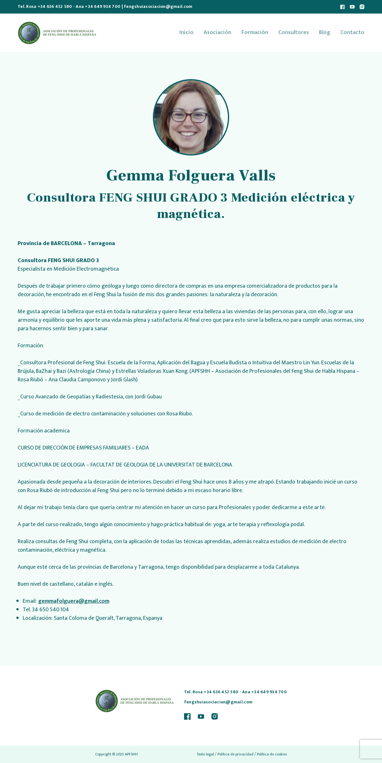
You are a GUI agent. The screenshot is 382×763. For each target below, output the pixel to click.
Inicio (186, 32)
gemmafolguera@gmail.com (73, 601)
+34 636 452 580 (55, 6)
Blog (324, 32)
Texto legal (205, 754)
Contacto (352, 32)
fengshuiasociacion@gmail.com (158, 6)
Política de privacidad (235, 754)
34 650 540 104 (50, 609)
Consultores (293, 32)
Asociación (217, 32)
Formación (254, 32)
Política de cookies (272, 754)
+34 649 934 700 (102, 6)
